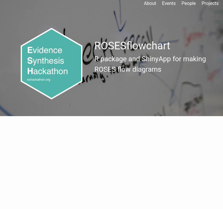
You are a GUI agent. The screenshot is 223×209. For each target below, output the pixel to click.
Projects (210, 3)
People (188, 3)
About (150, 3)
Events (169, 3)
